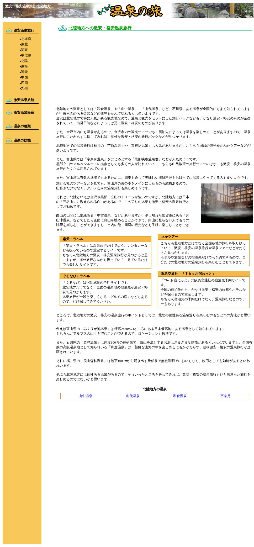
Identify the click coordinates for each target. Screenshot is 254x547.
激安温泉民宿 (24, 112)
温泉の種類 (22, 126)
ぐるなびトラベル (76, 276)
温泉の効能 (22, 140)
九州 (24, 88)
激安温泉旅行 (24, 30)
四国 (24, 83)
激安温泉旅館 (24, 100)
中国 (24, 77)
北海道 (26, 39)
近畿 (24, 72)
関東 (24, 50)
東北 (24, 44)
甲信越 (26, 55)
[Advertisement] (92, 69)
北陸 (24, 61)
